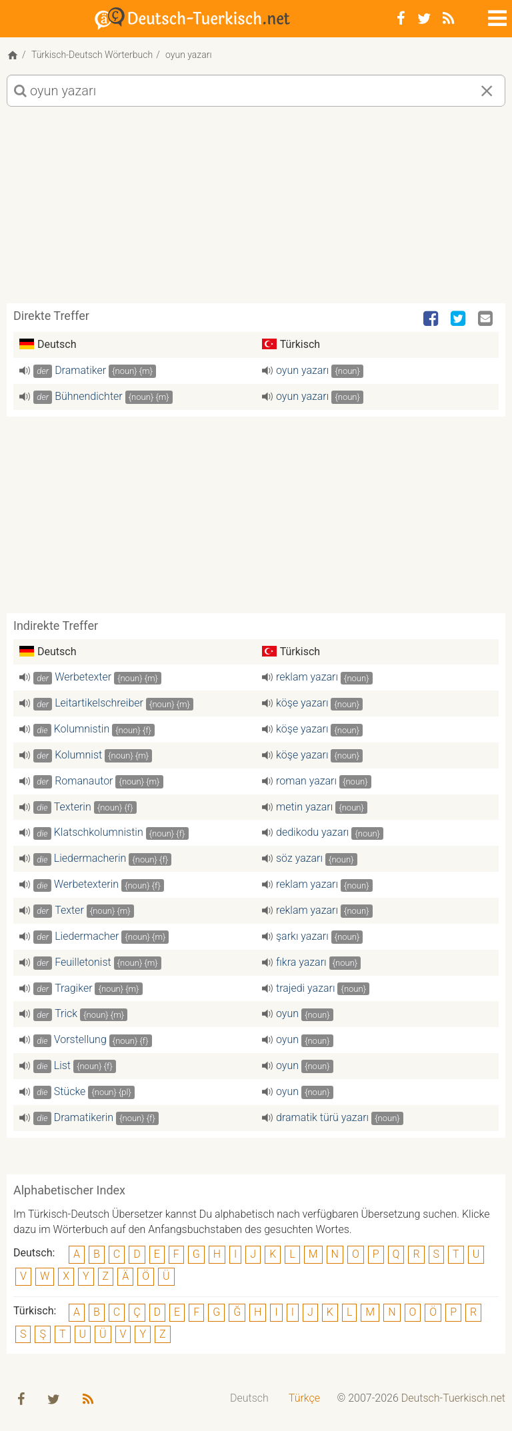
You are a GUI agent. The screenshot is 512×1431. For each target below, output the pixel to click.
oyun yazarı (302, 370)
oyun (287, 1013)
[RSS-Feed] (448, 18)
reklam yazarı (307, 677)
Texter (69, 910)
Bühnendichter (89, 396)
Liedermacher (87, 936)
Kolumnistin (81, 728)
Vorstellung (80, 1039)
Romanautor (84, 780)
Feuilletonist (83, 962)
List (62, 1065)
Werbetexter (83, 677)
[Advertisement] (256, 210)
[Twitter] (424, 18)
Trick (66, 1013)
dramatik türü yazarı (322, 1117)
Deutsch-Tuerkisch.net (453, 1398)
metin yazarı (304, 806)
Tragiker (73, 988)
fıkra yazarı (301, 962)
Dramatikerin (83, 1117)
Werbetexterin (86, 884)
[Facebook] (401, 18)
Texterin (72, 806)
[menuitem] (249, 1398)
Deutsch (249, 1398)
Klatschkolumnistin (98, 832)
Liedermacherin (90, 858)
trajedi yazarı (305, 988)
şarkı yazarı (302, 936)
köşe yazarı (302, 703)
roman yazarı (306, 780)
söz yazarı (299, 858)
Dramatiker (80, 370)
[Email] (487, 319)
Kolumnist (78, 754)
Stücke (70, 1091)
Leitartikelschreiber (99, 703)
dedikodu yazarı (312, 832)
